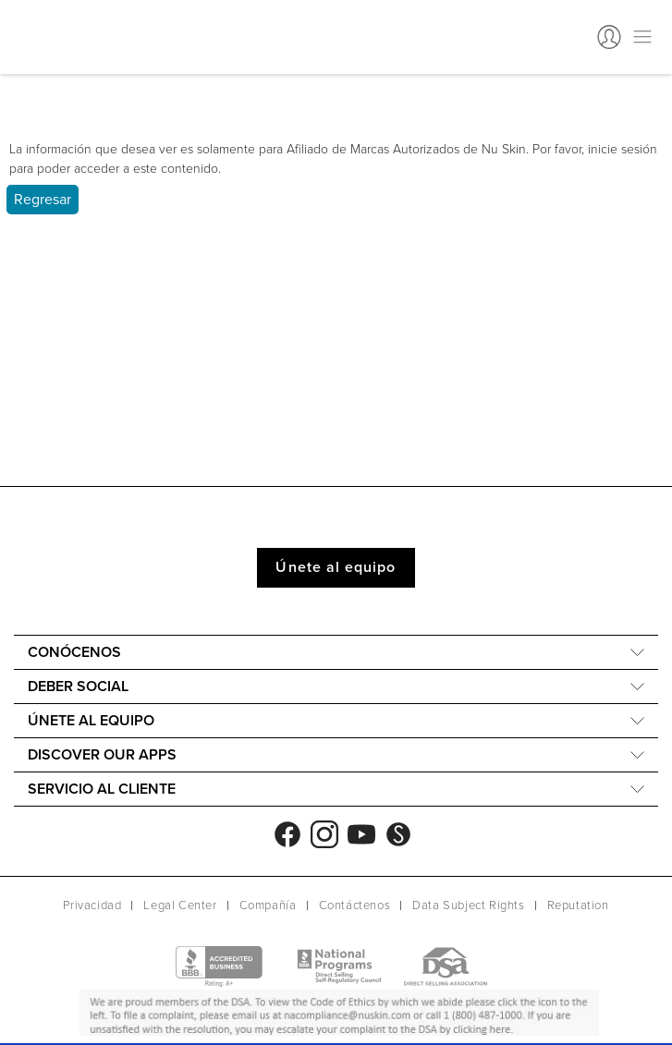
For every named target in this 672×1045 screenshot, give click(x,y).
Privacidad (92, 905)
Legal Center (179, 905)
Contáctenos (355, 905)
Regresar (42, 199)
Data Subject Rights (468, 905)
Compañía (268, 905)
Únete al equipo (335, 567)
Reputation (578, 905)
